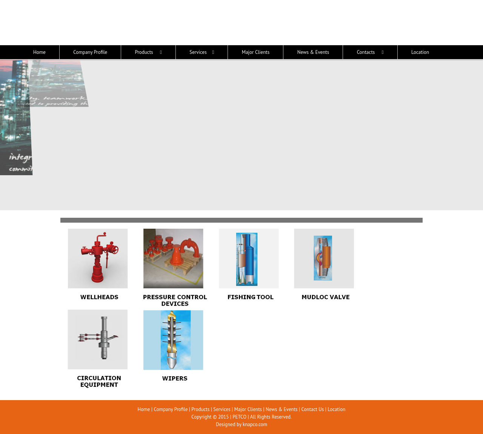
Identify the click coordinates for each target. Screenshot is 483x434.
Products (200, 409)
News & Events (281, 409)
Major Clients (248, 409)
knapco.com (255, 424)
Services (221, 409)
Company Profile (171, 409)
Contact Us (312, 409)
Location (336, 409)
